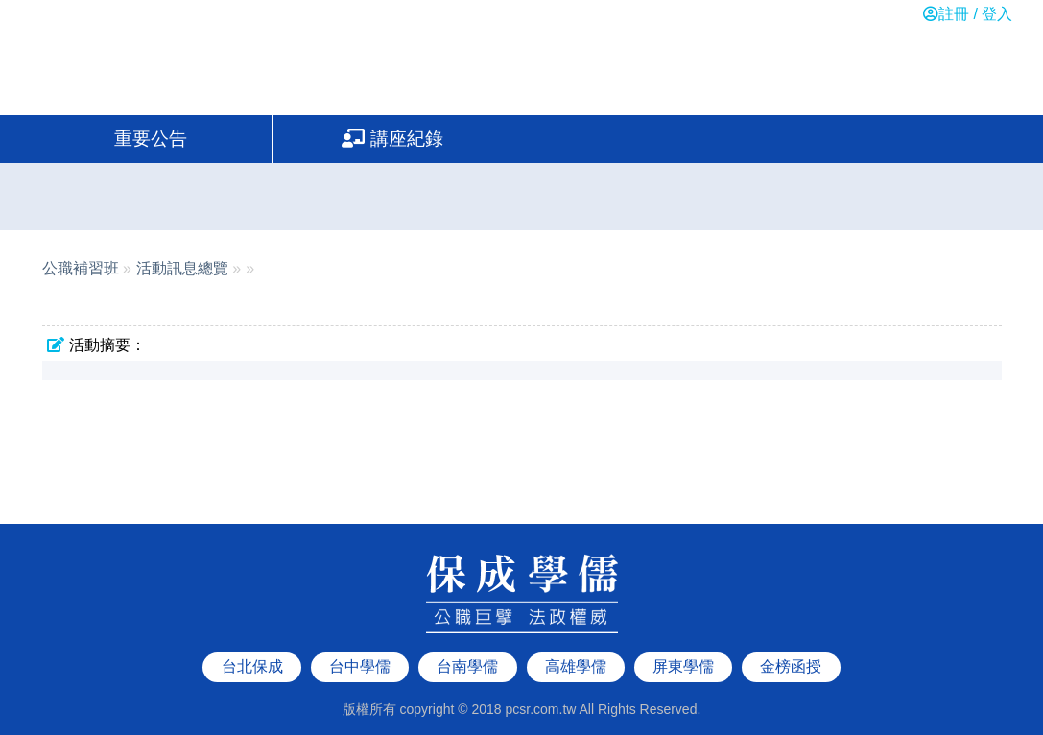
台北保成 (252, 649)
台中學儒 (360, 649)
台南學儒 (467, 649)
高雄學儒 (575, 649)
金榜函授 (790, 649)
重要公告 (150, 139)
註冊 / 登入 (967, 14)
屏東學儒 (683, 649)
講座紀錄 (392, 139)
